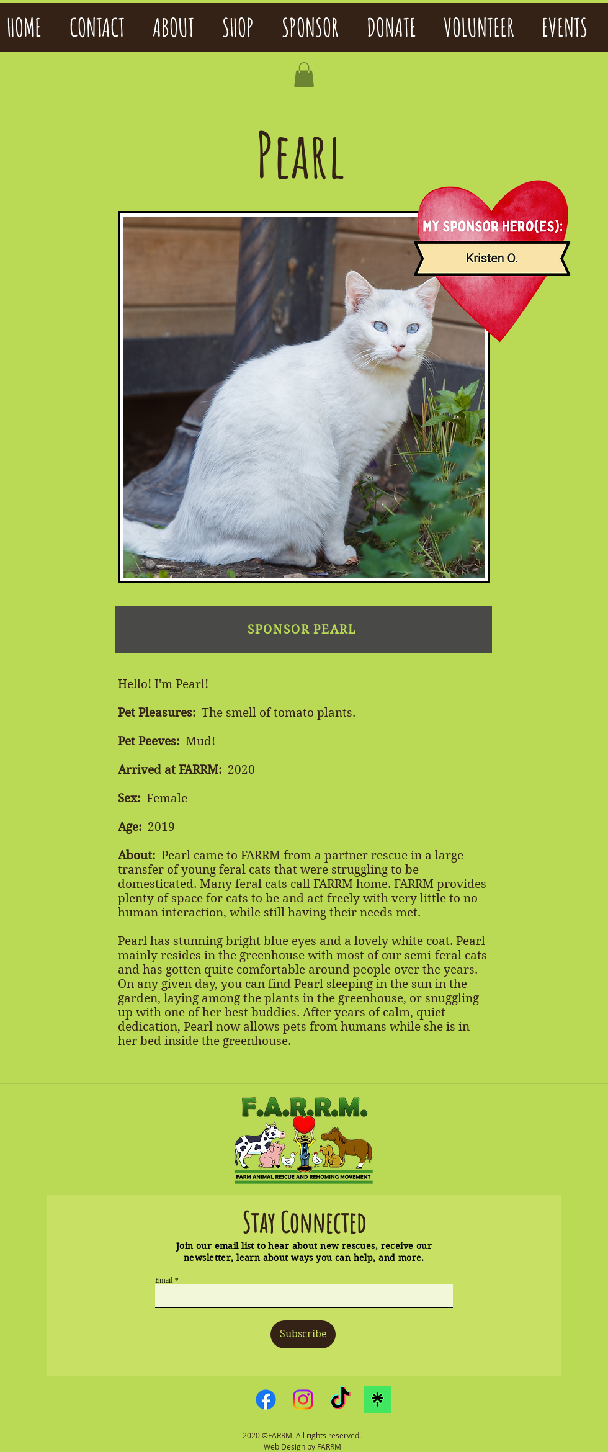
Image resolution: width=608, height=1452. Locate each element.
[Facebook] (266, 1399)
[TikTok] (340, 1399)
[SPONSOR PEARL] (303, 629)
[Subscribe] (303, 1334)
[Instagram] (303, 1399)
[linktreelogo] (377, 1399)
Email (164, 1280)
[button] (304, 74)
